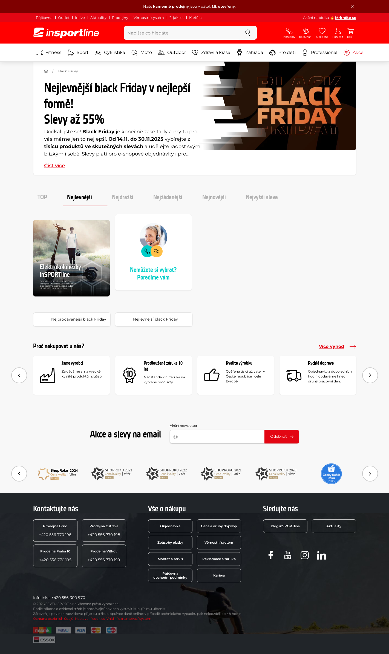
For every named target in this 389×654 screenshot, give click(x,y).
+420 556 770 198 (104, 530)
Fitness (48, 52)
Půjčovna (44, 17)
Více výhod (337, 346)
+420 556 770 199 (104, 555)
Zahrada (249, 52)
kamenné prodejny (171, 6)
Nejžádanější (167, 197)
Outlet (64, 17)
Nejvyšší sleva (262, 197)
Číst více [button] (54, 166)
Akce (353, 52)
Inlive (80, 17)
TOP (42, 197)
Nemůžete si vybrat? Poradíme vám (153, 274)
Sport (78, 52)
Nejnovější (214, 197)
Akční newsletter (183, 425)
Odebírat (281, 436)
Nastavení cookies (90, 618)
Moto (141, 52)
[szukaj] (248, 33)
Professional (319, 52)
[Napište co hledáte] (181, 33)
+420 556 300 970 (68, 597)
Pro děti (282, 52)
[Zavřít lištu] (352, 6)
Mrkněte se (345, 17)
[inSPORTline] (66, 32)
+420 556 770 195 (55, 555)
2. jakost (176, 17)
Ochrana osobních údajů (53, 618)
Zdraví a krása (211, 52)
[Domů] (46, 71)
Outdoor (172, 52)
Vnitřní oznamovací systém (128, 618)
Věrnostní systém (149, 17)
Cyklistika (110, 52)
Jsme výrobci (72, 363)
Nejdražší (122, 197)
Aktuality (98, 17)
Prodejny (120, 17)
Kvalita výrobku (239, 363)
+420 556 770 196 (55, 530)
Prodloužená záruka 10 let (163, 366)
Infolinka (41, 597)
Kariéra (195, 17)
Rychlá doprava (321, 363)
